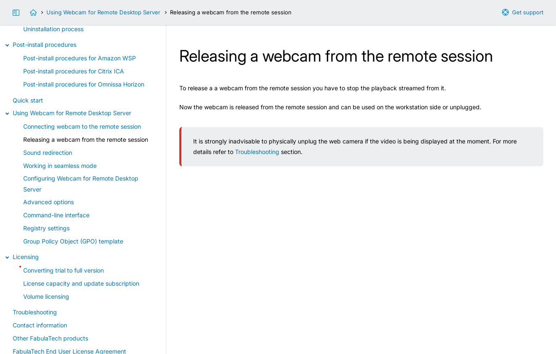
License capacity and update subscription (81, 283)
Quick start (28, 100)
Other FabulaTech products (50, 338)
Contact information (40, 325)
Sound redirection (47, 152)
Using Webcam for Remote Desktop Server (103, 12)
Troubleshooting (257, 151)
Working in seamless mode (60, 165)
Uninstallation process (53, 28)
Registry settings (46, 228)
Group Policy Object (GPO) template (73, 241)
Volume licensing (46, 296)
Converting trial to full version (63, 270)
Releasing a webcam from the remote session (85, 139)
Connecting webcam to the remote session (82, 126)
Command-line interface (56, 215)
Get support (527, 12)
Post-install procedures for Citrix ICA (73, 71)
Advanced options (48, 201)
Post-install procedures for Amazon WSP (79, 58)
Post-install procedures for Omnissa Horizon (83, 84)
